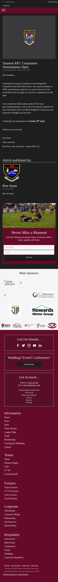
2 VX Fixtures (11, 491)
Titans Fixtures (11, 487)
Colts (6, 466)
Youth (7, 436)
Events (7, 550)
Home (7, 417)
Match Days (9, 542)
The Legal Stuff (15, 565)
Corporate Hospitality (14, 557)
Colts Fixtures (10, 495)
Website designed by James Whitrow (15, 574)
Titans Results (10, 428)
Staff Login (34, 565)
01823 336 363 (33, 383)
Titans (7, 459)
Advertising (9, 510)
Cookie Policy (25, 565)
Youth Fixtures (10, 498)
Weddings (8, 554)
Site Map (7, 565)
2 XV (7, 470)
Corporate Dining (12, 514)
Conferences (9, 546)
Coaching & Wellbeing (14, 443)
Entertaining (9, 518)
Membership (10, 439)
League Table (10, 432)
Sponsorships (10, 525)
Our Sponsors (10, 522)
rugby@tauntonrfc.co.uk (31, 385)
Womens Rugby (11, 463)
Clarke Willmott (52, 2)
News (6, 421)
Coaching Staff (11, 474)
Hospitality (6, 5)
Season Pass (9, 539)
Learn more (29, 364)
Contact (7, 447)
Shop (6, 425)
